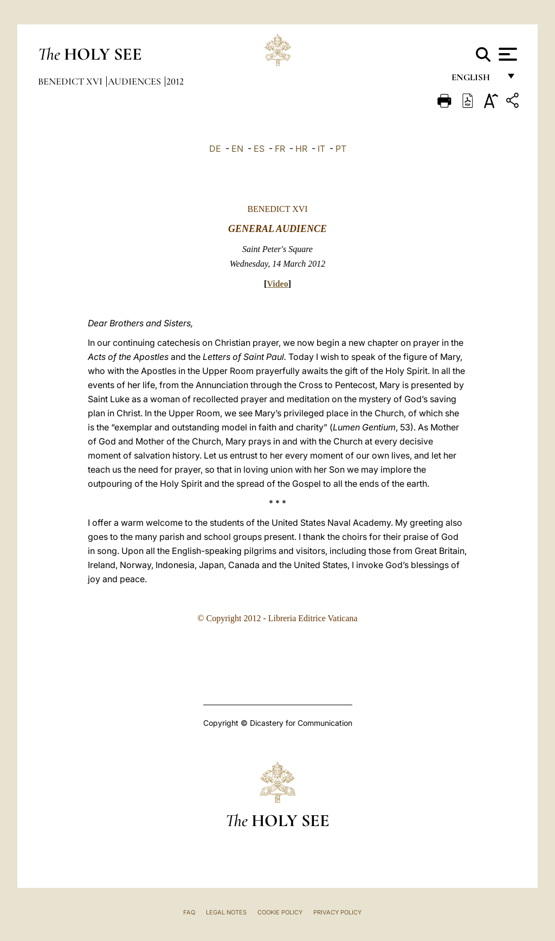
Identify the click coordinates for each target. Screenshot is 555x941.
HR (301, 148)
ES (259, 148)
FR (280, 148)
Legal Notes (226, 912)
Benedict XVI (71, 81)
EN (237, 148)
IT (321, 148)
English (475, 80)
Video (277, 283)
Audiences (135, 81)
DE (215, 148)
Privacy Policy (337, 912)
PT (340, 148)
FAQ (189, 912)
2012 (175, 81)
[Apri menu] (506, 54)
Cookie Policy (279, 912)
